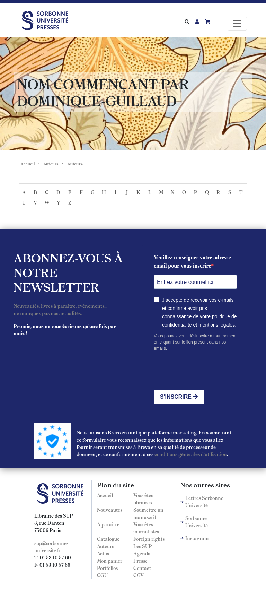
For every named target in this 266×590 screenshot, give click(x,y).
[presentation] (206, 370)
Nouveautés (109, 509)
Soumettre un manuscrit (148, 513)
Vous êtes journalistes (146, 528)
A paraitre (108, 524)
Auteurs (51, 163)
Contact (142, 567)
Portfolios (107, 567)
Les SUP (142, 546)
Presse (140, 560)
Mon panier (109, 560)
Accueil (27, 163)
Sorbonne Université (196, 521)
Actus (103, 553)
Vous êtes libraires (143, 499)
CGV (138, 575)
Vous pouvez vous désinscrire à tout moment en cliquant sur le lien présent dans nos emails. (195, 342)
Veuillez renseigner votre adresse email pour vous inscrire (192, 261)
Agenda (142, 553)
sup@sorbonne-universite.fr (51, 546)
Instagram (197, 538)
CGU (102, 575)
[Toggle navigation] (237, 24)
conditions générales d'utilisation (190, 454)
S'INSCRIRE (179, 397)
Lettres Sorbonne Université (204, 501)
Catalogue (108, 538)
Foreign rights (149, 538)
